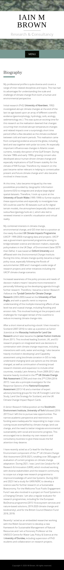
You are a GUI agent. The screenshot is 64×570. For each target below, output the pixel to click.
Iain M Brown (32, 21)
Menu (32, 54)
